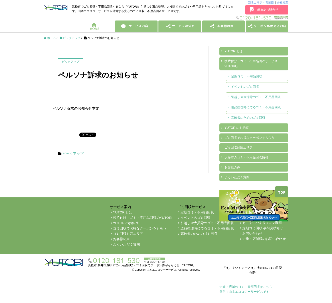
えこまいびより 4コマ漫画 (262, 223)
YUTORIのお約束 (237, 127)
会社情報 (249, 212)
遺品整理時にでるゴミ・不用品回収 (256, 107)
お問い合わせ (252, 233)
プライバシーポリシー (259, 217)
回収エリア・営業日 (261, 2)
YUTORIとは (234, 51)
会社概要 (282, 2)
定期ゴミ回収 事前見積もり (262, 228)
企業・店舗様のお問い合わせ (264, 239)
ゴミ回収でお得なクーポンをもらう (249, 137)
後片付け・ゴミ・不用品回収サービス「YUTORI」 (249, 63)
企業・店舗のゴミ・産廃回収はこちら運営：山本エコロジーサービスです (245, 289)
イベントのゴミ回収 (245, 86)
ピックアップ (73, 154)
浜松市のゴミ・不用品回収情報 (246, 157)
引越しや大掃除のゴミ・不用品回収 (256, 97)
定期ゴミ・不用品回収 (246, 76)
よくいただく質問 (237, 177)
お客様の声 (232, 167)
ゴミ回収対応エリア (239, 147)
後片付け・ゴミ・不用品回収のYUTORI (142, 217)
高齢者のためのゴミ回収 (248, 117)
